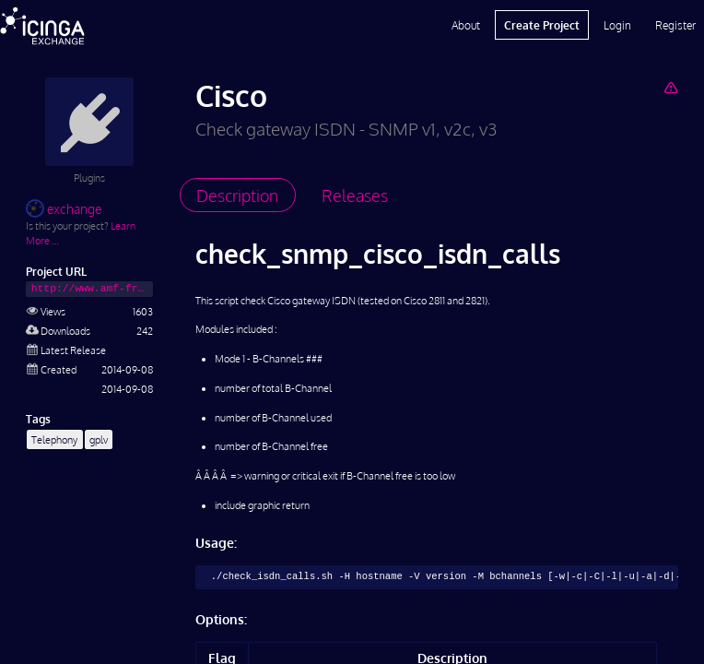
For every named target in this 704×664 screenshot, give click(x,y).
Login (617, 25)
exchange (63, 209)
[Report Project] (670, 87)
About (466, 25)
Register (675, 25)
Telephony (54, 439)
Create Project (542, 25)
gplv (98, 439)
